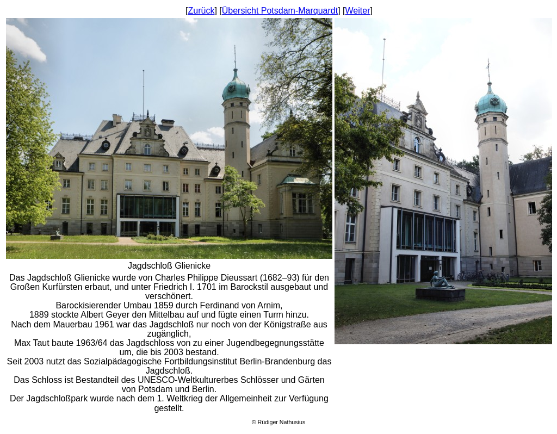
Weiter (357, 10)
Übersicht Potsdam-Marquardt (280, 10)
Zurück (201, 10)
